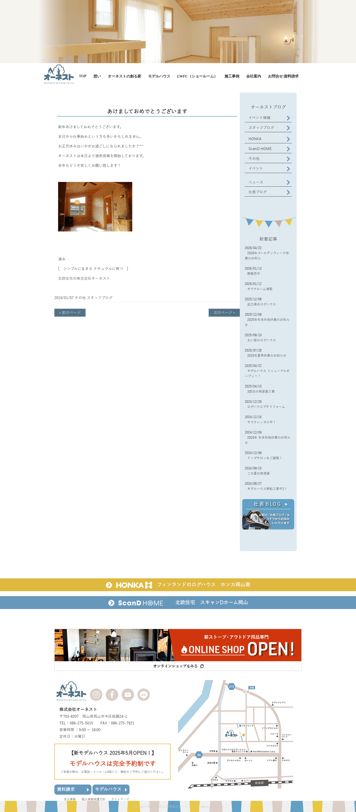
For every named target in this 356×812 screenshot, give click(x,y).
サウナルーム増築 (259, 289)
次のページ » (224, 313)
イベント (255, 169)
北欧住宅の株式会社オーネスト (84, 278)
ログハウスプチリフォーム (266, 407)
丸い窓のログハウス (261, 340)
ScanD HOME (260, 149)
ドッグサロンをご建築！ (264, 458)
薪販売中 (253, 274)
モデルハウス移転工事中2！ (267, 489)
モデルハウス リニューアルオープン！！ (267, 373)
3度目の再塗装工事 (261, 391)
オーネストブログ (268, 107)
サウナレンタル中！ (261, 422)
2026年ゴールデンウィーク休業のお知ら (267, 256)
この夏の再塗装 (258, 473)
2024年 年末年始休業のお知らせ (267, 440)
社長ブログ (257, 192)
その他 (80, 298)
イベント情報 (259, 118)
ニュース (255, 182)
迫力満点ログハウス (261, 304)
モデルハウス (111, 789)
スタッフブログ (99, 298)
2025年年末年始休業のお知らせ (267, 322)
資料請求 (73, 789)
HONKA (255, 139)
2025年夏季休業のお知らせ (266, 355)
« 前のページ (70, 313)
